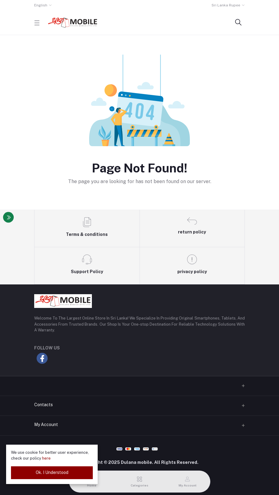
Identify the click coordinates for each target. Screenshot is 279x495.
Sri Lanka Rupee (226, 5)
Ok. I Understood (52, 472)
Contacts (43, 404)
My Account (46, 424)
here (46, 458)
